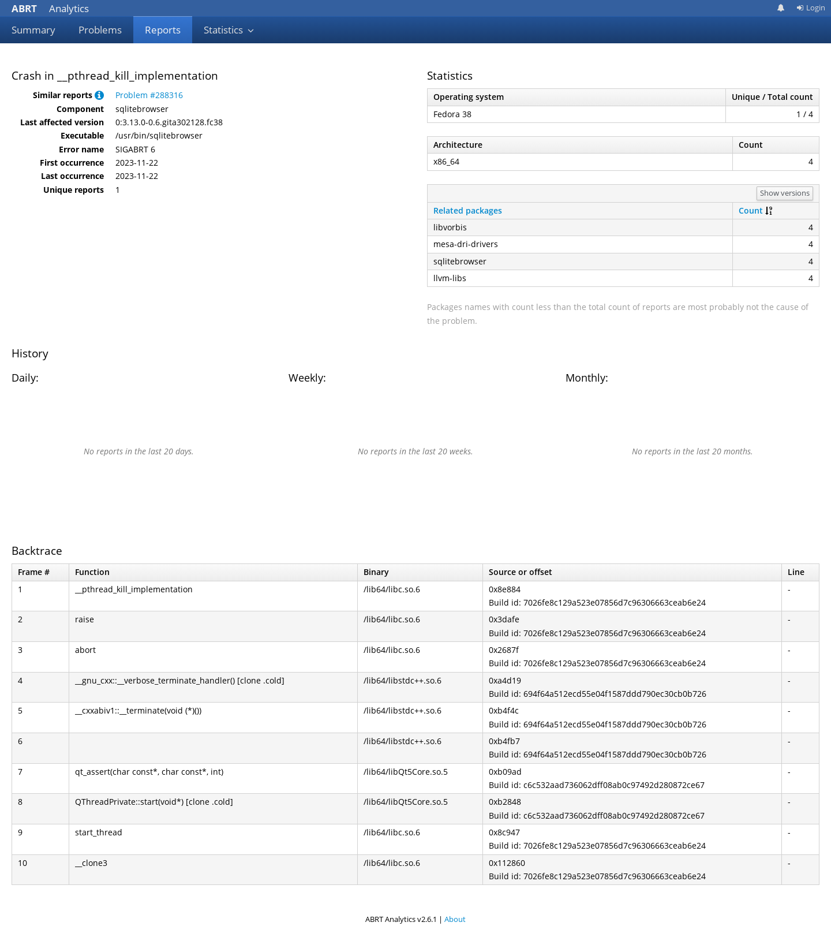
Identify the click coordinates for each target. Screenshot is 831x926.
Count (751, 210)
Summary (33, 29)
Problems (100, 29)
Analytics (50, 8)
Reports (163, 29)
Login (810, 7)
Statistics (229, 29)
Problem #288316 (149, 94)
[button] (99, 94)
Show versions (785, 193)
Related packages (467, 210)
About (455, 919)
